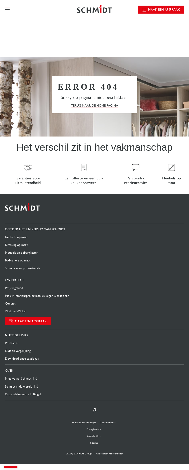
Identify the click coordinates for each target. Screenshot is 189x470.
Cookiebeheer (107, 428)
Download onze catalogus (22, 364)
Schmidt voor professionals (22, 274)
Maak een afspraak (164, 11)
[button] (11, 467)
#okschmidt (93, 442)
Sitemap (94, 448)
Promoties (11, 349)
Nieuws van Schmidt (18, 384)
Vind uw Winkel (15, 317)
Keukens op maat (16, 243)
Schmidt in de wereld (18, 392)
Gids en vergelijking (18, 357)
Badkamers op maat (17, 266)
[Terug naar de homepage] (94, 11)
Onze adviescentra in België (23, 400)
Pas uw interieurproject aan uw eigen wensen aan (37, 302)
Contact (10, 309)
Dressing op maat (16, 251)
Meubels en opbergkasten (21, 258)
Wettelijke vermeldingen (84, 428)
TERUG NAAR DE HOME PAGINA (94, 108)
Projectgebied (14, 294)
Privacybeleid (93, 435)
